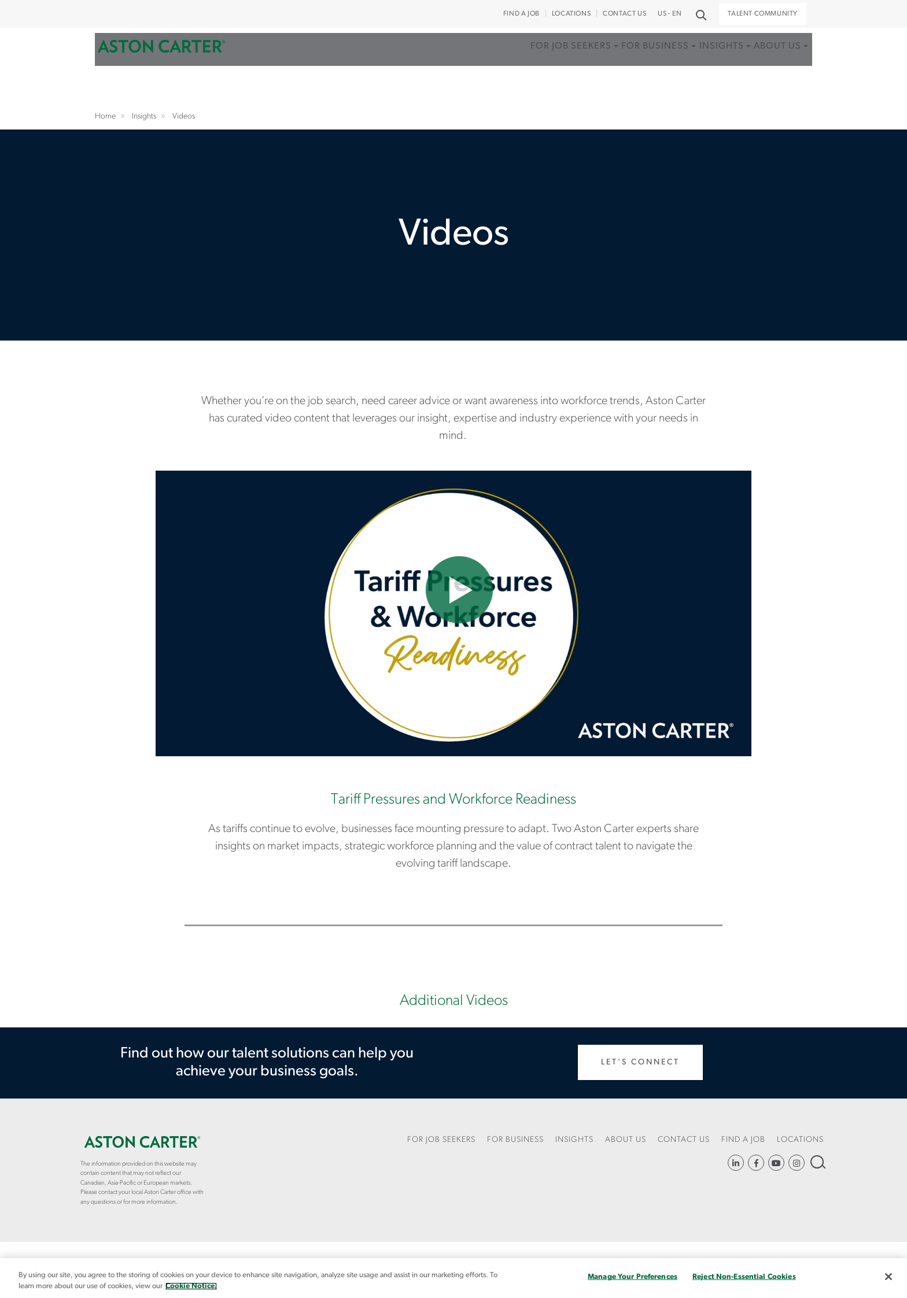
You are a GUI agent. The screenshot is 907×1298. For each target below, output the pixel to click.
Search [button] (700, 14)
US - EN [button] (669, 13)
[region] (453, 1278)
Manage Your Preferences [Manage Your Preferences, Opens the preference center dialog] (632, 1277)
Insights (696, 65)
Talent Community (763, 13)
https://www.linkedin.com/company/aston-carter (736, 1163)
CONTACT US (624, 13)
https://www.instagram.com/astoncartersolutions (796, 1163)
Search (817, 1161)
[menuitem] (527, 77)
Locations (571, 13)
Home (161, 65)
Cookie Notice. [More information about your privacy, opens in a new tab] (191, 1286)
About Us (764, 65)
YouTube (776, 1163)
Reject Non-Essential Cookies (744, 1277)
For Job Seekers (523, 65)
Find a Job (521, 13)
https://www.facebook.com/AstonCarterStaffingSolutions (756, 1163)
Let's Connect (640, 1062)
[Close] (888, 1276)
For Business (619, 65)
